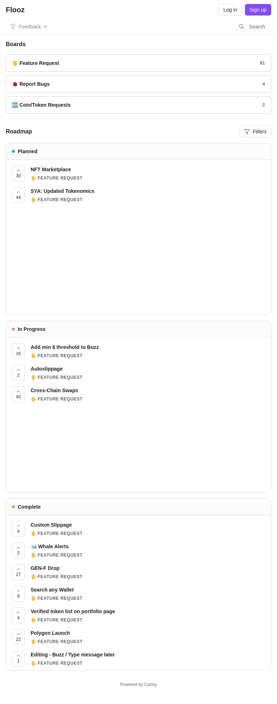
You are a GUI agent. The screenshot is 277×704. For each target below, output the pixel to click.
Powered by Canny (138, 684)
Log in (230, 10)
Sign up (258, 10)
